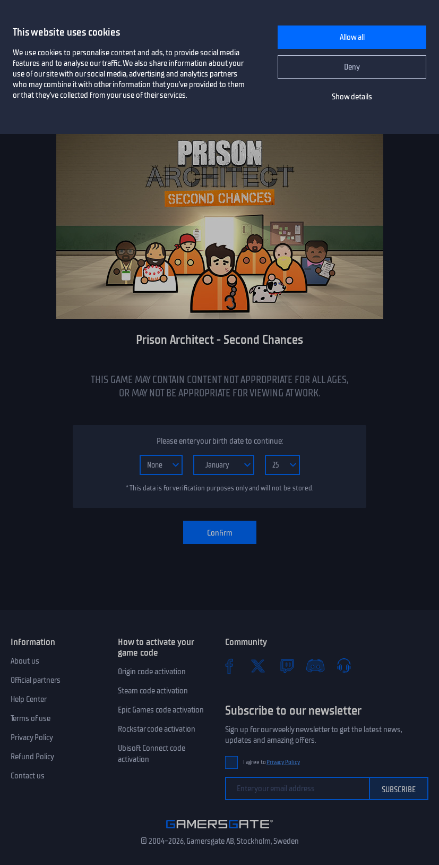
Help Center (29, 699)
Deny (352, 67)
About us (25, 661)
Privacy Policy (32, 737)
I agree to (271, 762)
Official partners (36, 680)
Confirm (220, 533)
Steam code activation (153, 690)
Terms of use (30, 718)
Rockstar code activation (156, 729)
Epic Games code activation (161, 710)
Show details (352, 96)
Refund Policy (32, 756)
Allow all (352, 37)
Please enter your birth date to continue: (220, 441)
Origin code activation (152, 671)
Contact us (28, 775)
